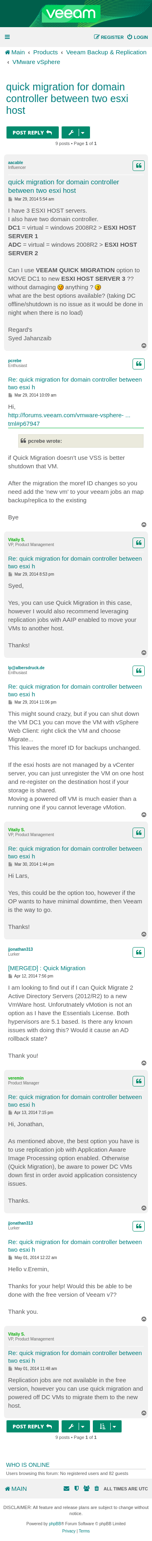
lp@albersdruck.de (26, 668)
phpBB (55, 1524)
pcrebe (14, 361)
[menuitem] (137, 37)
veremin (16, 1078)
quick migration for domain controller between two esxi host (67, 98)
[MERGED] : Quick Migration (47, 968)
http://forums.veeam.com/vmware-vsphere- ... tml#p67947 (69, 419)
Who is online (27, 1465)
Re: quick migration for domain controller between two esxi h (75, 383)
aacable (15, 162)
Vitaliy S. (16, 540)
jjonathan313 (20, 949)
